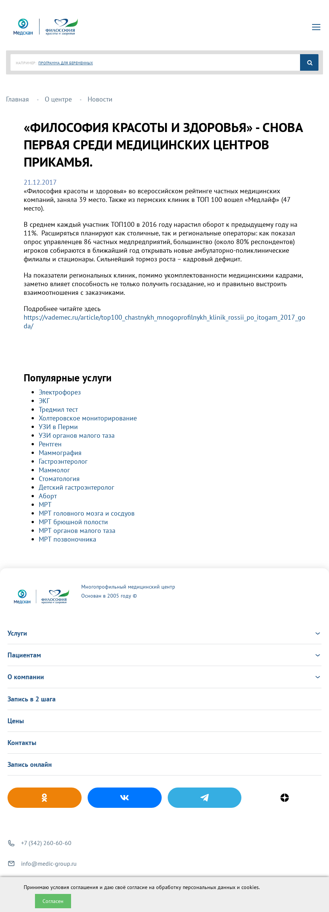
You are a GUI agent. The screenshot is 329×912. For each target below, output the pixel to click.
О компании (164, 676)
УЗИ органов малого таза (77, 435)
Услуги (164, 633)
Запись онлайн (30, 764)
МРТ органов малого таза (77, 530)
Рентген (50, 444)
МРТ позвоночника (67, 539)
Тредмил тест (58, 409)
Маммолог (54, 470)
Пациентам (164, 655)
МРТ (45, 504)
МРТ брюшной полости (73, 521)
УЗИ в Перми (58, 426)
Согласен (53, 901)
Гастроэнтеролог (63, 461)
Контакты (22, 742)
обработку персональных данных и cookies (207, 887)
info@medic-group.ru (49, 863)
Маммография (60, 452)
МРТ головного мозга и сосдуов (87, 513)
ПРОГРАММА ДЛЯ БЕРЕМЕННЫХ (65, 63)
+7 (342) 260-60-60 (46, 843)
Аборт (48, 496)
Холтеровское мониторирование (88, 418)
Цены (16, 720)
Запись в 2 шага (32, 699)
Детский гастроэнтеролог (76, 487)
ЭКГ (44, 400)
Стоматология (59, 478)
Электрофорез (60, 392)
